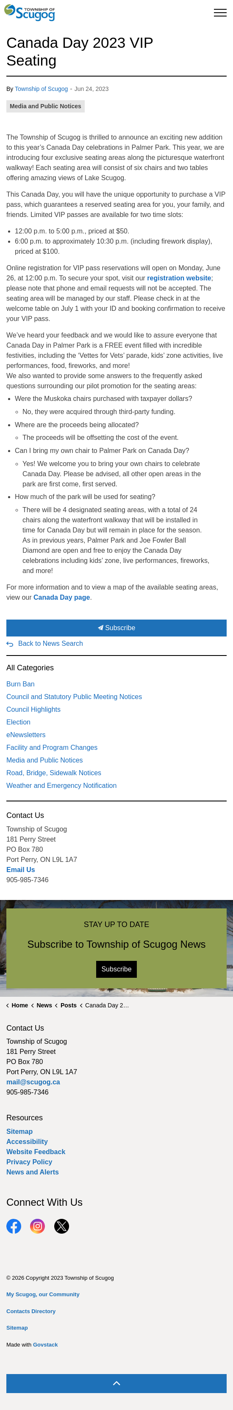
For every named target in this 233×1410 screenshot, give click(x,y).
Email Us (20, 869)
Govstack (45, 1344)
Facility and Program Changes (51, 747)
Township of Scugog (41, 88)
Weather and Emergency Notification (61, 785)
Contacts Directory (30, 1311)
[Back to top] (116, 1383)
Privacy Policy (29, 1162)
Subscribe (116, 628)
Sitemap (19, 1131)
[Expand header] (220, 12)
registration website (179, 278)
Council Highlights (33, 709)
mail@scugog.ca (33, 1082)
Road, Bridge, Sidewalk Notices (53, 772)
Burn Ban (20, 684)
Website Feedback (35, 1151)
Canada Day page (61, 597)
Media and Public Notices (45, 106)
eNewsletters (25, 734)
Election (18, 722)
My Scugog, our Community (43, 1294)
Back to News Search (50, 643)
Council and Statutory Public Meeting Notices (74, 696)
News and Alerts (32, 1172)
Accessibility (27, 1141)
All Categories (30, 668)
